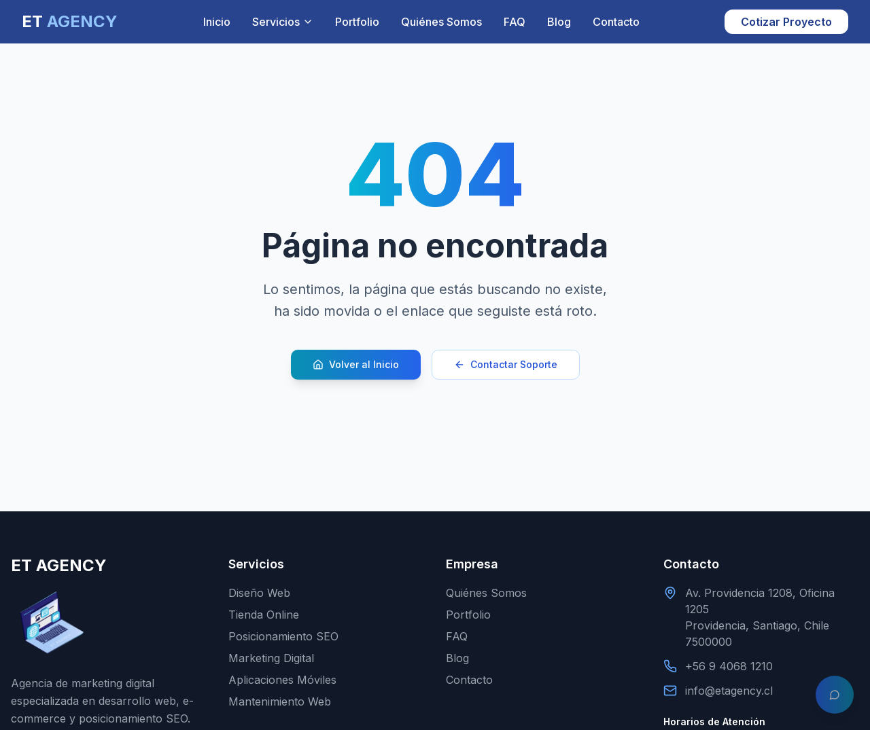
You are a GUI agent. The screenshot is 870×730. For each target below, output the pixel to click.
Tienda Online (263, 614)
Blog (559, 22)
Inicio (216, 22)
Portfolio (357, 22)
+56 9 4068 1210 (729, 666)
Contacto (616, 22)
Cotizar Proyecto (786, 22)
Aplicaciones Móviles (282, 680)
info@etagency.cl (729, 690)
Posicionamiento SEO (283, 636)
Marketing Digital (271, 658)
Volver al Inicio (356, 364)
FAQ (514, 22)
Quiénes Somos (441, 22)
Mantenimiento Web (279, 701)
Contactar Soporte (505, 364)
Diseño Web (259, 593)
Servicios (282, 22)
